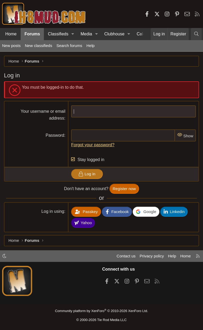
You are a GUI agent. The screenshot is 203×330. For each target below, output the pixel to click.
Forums (32, 34)
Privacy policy (152, 256)
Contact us (126, 256)
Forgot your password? (92, 145)
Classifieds (58, 34)
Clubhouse (114, 34)
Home (11, 34)
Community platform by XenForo (101, 311)
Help (90, 45)
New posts (11, 45)
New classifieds (38, 45)
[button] (73, 34)
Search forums (69, 45)
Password (55, 135)
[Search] (196, 34)
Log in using (52, 211)
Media (86, 34)
